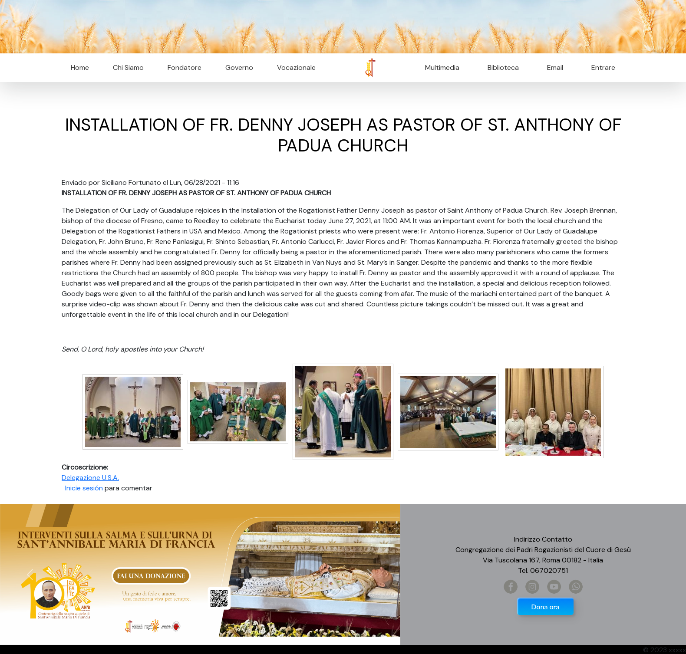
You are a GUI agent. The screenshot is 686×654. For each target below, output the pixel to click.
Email (552, 67)
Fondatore (184, 67)
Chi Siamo (128, 67)
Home (80, 67)
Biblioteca (503, 67)
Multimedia (442, 67)
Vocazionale (296, 67)
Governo (239, 67)
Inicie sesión (84, 488)
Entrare (603, 67)
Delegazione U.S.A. (90, 477)
